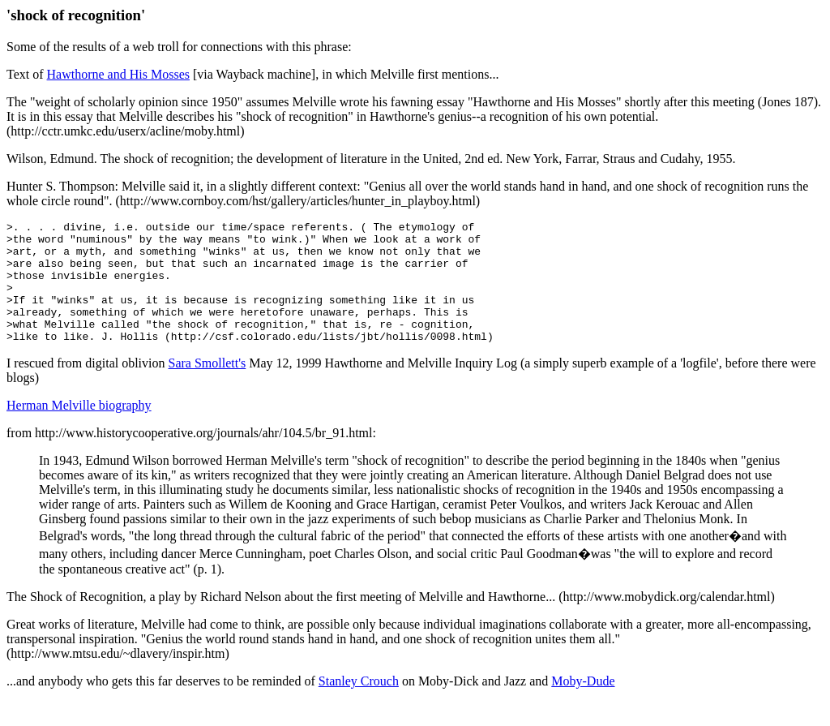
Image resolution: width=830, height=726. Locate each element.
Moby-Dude (582, 705)
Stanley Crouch (359, 705)
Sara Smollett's (207, 387)
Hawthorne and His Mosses (118, 74)
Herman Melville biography (79, 429)
